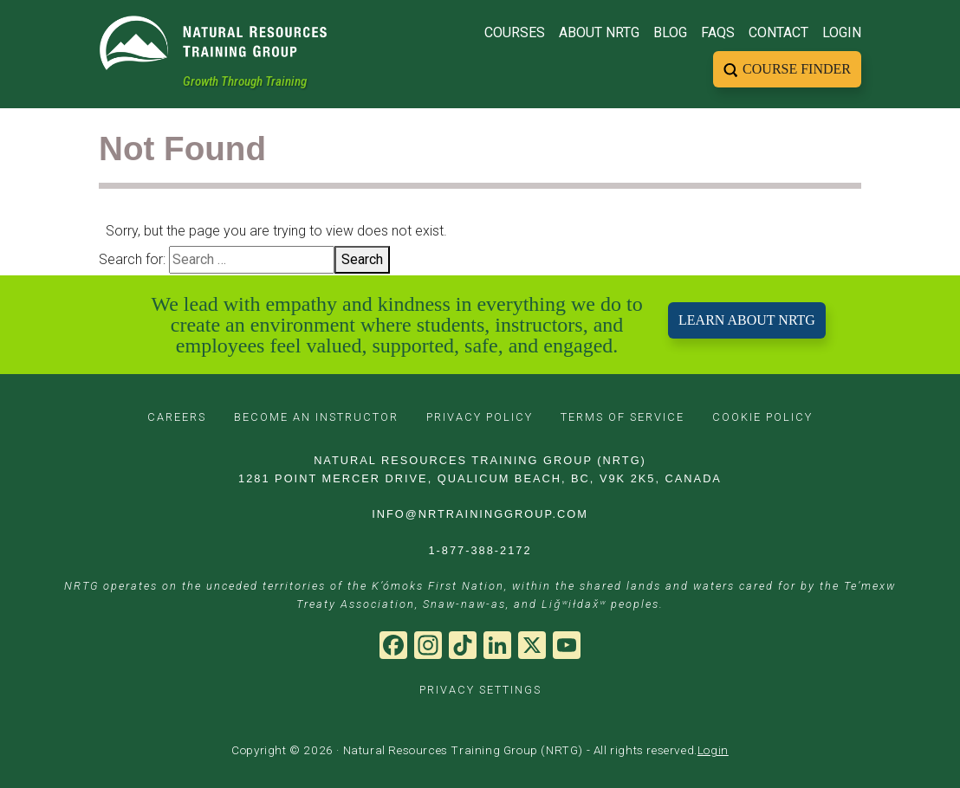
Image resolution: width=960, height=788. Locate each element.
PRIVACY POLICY (479, 416)
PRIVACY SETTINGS (480, 689)
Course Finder (797, 67)
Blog (670, 31)
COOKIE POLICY (762, 416)
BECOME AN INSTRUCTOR (316, 416)
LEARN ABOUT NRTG (746, 320)
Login (841, 31)
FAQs (718, 31)
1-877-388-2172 (479, 550)
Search (362, 259)
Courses (514, 31)
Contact (778, 31)
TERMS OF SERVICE (622, 416)
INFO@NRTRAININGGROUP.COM (480, 513)
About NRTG (599, 31)
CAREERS (176, 416)
